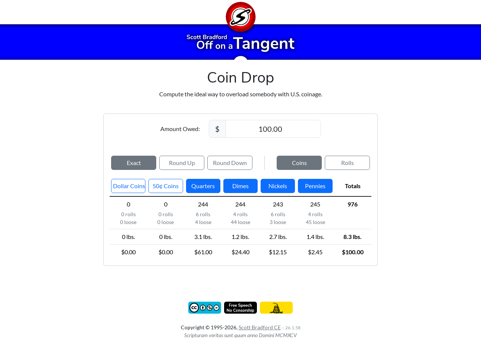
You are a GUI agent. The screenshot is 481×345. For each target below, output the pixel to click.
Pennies (315, 185)
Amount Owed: (180, 128)
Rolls (347, 162)
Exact (134, 162)
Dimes (240, 185)
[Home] (240, 12)
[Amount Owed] (273, 129)
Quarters (203, 185)
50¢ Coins (166, 185)
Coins (299, 162)
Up (182, 162)
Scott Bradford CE (260, 327)
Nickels (277, 185)
